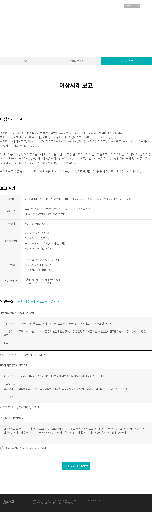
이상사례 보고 (126, 61)
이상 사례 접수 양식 (76, 466)
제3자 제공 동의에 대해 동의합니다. (23, 407)
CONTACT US (76, 61)
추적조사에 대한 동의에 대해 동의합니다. (26, 448)
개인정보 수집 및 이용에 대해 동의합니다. (26, 354)
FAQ (25, 61)
